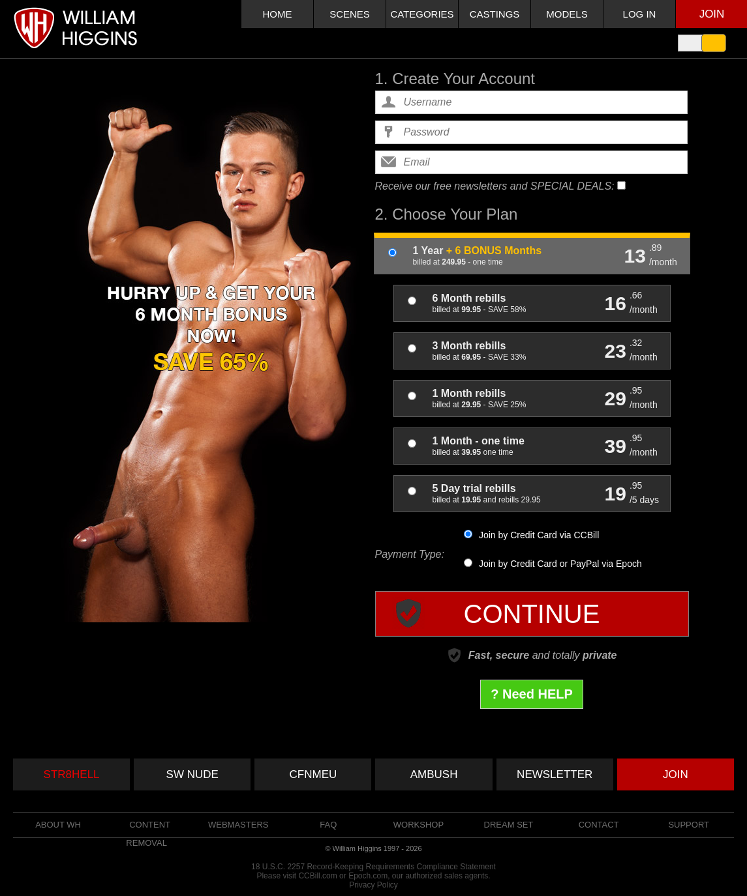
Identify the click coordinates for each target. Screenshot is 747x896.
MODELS (566, 14)
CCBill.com (317, 875)
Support (688, 825)
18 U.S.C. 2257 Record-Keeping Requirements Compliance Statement (373, 866)
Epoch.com (368, 875)
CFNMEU (313, 774)
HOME (277, 14)
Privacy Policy (373, 884)
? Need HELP (532, 694)
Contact (599, 825)
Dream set (509, 825)
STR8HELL (72, 774)
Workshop (418, 825)
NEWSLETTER (554, 774)
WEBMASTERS (238, 825)
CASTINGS (495, 14)
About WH (58, 825)
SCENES (349, 14)
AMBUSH (434, 774)
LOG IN (639, 14)
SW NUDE (192, 774)
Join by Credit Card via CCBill (531, 535)
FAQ (328, 825)
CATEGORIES (421, 14)
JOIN (675, 774)
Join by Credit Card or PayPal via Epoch (553, 563)
